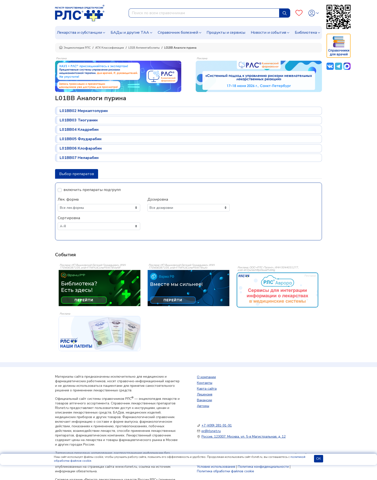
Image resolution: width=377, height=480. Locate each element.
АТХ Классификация (109, 48)
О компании (206, 377)
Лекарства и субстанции (79, 32)
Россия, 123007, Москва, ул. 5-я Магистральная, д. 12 (243, 436)
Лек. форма (68, 199)
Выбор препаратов (76, 174)
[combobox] (204, 13)
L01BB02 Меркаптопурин (84, 110)
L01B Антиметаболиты (144, 48)
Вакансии (204, 400)
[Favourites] (299, 13)
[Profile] (313, 13)
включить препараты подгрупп (92, 189)
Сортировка (69, 218)
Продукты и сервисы (226, 32)
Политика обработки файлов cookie (225, 471)
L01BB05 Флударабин (80, 139)
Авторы (203, 406)
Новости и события (268, 32)
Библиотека (306, 32)
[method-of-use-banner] (118, 76)
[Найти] (284, 13)
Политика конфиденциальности (263, 466)
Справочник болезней (178, 32)
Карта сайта (207, 388)
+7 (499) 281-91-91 (216, 425)
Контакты (204, 383)
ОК (318, 458)
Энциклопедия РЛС (75, 48)
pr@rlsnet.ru (211, 431)
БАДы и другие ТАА (130, 32)
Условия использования (216, 466)
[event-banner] (277, 290)
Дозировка (157, 199)
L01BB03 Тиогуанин (79, 120)
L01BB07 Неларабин (79, 157)
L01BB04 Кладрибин (79, 129)
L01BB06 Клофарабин (81, 148)
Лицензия (204, 394)
